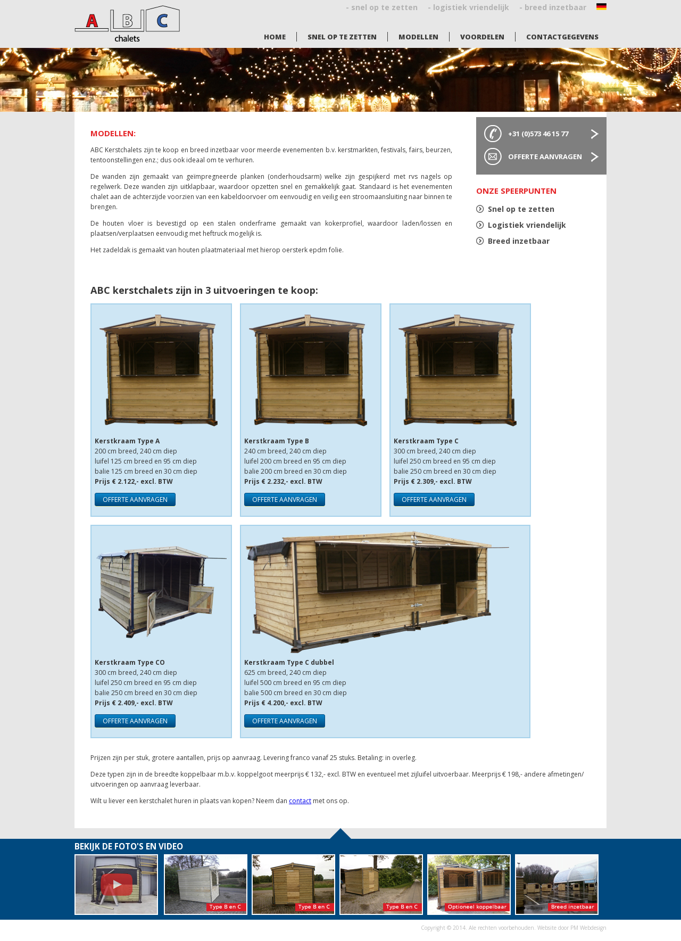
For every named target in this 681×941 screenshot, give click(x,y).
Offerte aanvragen (545, 156)
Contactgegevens (562, 37)
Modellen (418, 37)
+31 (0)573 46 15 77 (538, 133)
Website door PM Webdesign (572, 927)
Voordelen (482, 37)
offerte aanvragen (135, 499)
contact (300, 800)
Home (275, 37)
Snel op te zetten (342, 37)
